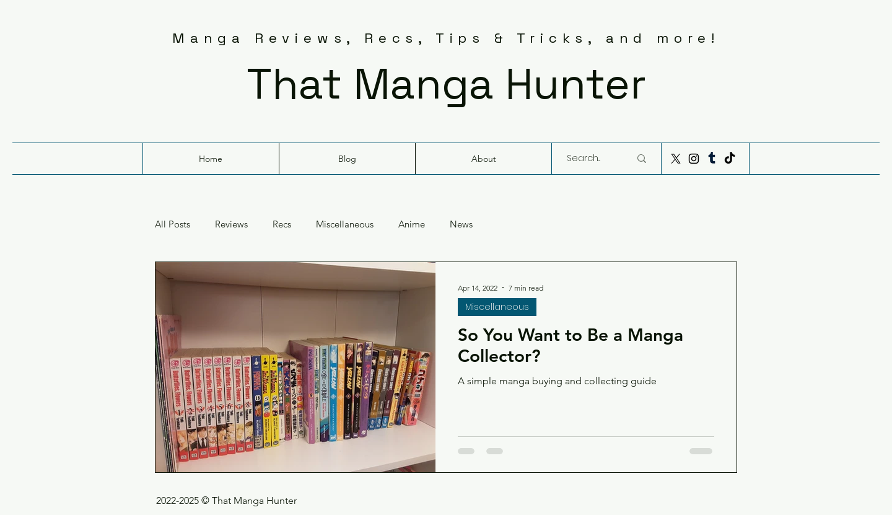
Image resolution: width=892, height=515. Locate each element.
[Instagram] (694, 158)
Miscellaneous (345, 224)
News (461, 224)
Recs (282, 224)
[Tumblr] (712, 158)
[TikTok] (730, 158)
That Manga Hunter (446, 83)
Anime (411, 224)
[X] (676, 158)
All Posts (172, 224)
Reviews (231, 224)
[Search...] (589, 159)
